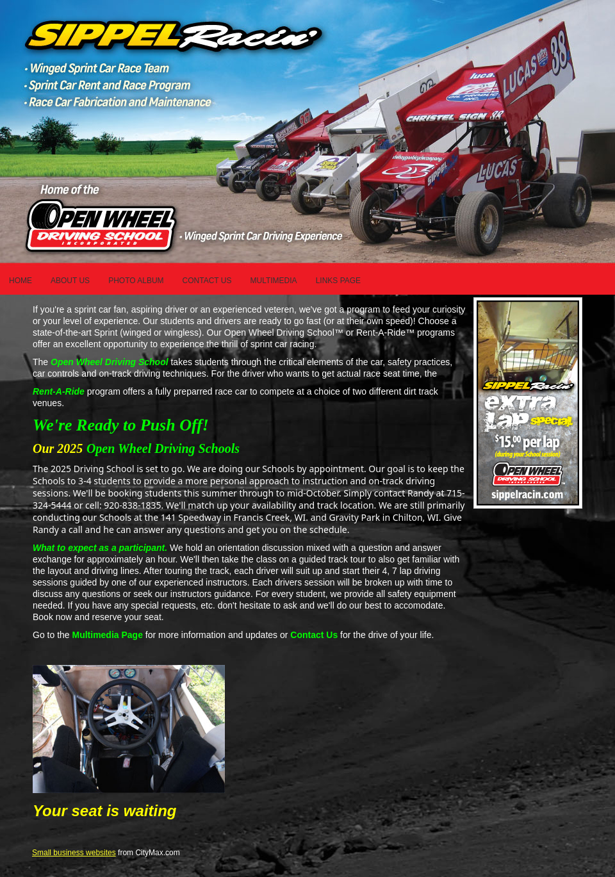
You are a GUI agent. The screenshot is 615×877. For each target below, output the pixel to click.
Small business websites (74, 852)
